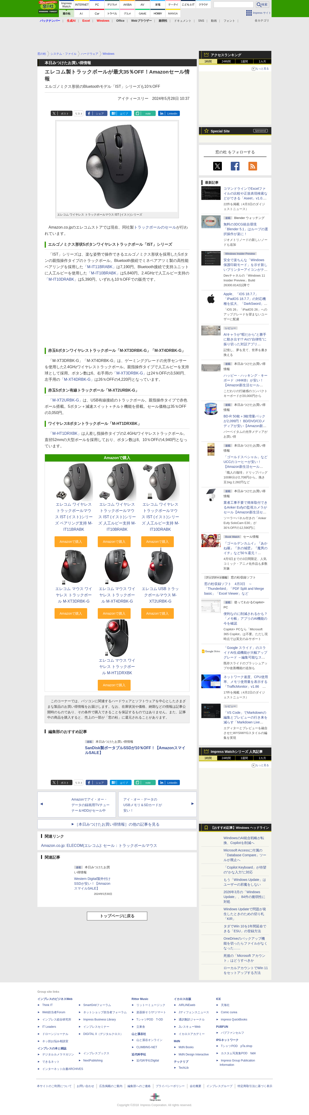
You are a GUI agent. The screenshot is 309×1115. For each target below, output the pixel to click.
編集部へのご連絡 (139, 1086)
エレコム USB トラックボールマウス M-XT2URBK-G (160, 595)
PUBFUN (222, 1026)
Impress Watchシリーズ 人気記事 (237, 752)
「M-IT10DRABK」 (61, 279)
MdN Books (186, 1047)
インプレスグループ (219, 1086)
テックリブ (181, 1061)
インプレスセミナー (96, 1026)
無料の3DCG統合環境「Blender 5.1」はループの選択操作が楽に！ (246, 229)
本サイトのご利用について (54, 1086)
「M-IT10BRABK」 (103, 273)
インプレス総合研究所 (56, 1019)
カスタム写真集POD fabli (238, 1053)
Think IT (47, 1005)
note (148, 113)
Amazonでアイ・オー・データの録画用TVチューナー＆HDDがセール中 (90, 804)
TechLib (184, 1067)
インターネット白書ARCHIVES (62, 1069)
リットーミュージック (150, 1005)
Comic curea (229, 1012)
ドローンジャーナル (55, 1034)
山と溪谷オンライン (149, 1040)
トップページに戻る (117, 916)
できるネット (51, 1061)
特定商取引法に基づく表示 (255, 1086)
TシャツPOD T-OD (149, 1019)
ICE (218, 999)
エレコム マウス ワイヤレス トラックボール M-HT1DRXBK (117, 666)
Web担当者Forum (53, 1012)
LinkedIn (172, 113)
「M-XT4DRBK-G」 (77, 379)
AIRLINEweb (187, 1005)
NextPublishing (93, 1060)
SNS (201, 20)
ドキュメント (182, 20)
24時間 (226, 61)
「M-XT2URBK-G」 (66, 400)
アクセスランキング (226, 55)
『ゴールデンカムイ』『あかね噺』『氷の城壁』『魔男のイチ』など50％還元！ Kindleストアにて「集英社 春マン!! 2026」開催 (246, 552)
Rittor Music (140, 999)
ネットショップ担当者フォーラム (105, 1012)
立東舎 (140, 1026)
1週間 (244, 61)
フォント (229, 20)
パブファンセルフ (232, 1032)
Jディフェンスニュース (194, 1012)
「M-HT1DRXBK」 (65, 433)
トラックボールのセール (155, 227)
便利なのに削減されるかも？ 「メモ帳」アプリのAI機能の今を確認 (245, 618)
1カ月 (262, 61)
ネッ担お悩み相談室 (55, 1041)
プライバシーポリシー (170, 1086)
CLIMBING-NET (146, 1047)
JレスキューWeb (189, 1026)
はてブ (124, 113)
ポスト (65, 113)
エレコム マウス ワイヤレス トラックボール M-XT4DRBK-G (117, 595)
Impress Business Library (99, 1019)
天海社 (225, 1005)
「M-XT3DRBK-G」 (129, 373)
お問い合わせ (85, 1086)
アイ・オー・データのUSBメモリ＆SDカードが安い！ (142, 804)
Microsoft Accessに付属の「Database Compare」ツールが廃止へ (245, 855)
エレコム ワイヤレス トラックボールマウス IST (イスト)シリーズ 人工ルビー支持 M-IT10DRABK (160, 516)
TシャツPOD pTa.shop (236, 1046)
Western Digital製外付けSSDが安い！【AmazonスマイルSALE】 (92, 883)
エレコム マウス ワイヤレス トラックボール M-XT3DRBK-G (73, 595)
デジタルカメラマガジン (58, 1054)
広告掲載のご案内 (110, 1086)
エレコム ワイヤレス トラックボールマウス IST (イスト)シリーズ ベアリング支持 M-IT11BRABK (74, 516)
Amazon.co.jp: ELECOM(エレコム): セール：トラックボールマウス (99, 845)
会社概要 (195, 1086)
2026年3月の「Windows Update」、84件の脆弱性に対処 (244, 897)
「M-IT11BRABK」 (99, 267)
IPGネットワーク (227, 1040)
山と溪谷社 (139, 1034)
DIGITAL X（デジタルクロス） (103, 1034)
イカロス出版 (182, 999)
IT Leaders (49, 1026)
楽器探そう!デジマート (151, 1012)
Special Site (220, 131)
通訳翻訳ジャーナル (192, 1019)
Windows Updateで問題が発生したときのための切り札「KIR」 (245, 914)
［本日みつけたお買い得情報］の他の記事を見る (117, 824)
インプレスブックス (96, 1053)
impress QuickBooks (234, 1019)
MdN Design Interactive (194, 1054)
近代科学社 (139, 1054)
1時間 (208, 61)
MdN (177, 1041)
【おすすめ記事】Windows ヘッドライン (240, 827)
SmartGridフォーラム (97, 1005)
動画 (214, 20)
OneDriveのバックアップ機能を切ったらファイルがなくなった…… (245, 943)
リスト (79, 113)
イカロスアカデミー (192, 1034)
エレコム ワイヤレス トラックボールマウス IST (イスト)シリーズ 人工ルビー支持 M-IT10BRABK (117, 516)
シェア (100, 113)
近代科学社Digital (147, 1060)
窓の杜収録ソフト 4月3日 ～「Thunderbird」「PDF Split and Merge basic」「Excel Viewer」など (234, 588)
